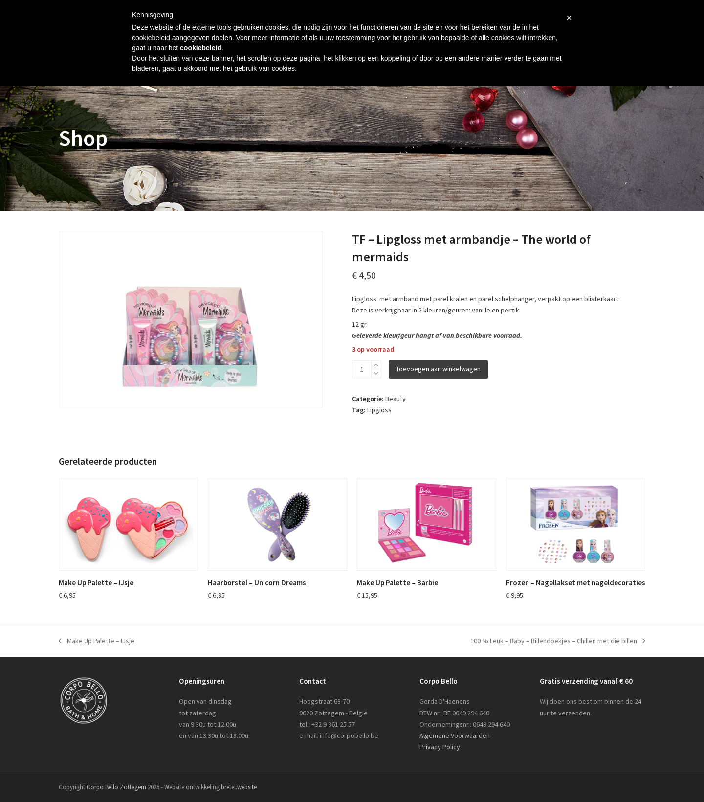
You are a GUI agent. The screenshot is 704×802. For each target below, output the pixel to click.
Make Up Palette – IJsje (96, 641)
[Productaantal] (362, 369)
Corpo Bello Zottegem (116, 787)
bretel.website (239, 787)
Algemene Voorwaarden (454, 735)
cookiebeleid (200, 48)
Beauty (395, 398)
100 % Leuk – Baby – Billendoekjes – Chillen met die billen (557, 641)
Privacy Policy (439, 746)
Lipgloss (379, 409)
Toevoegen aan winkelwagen (438, 368)
